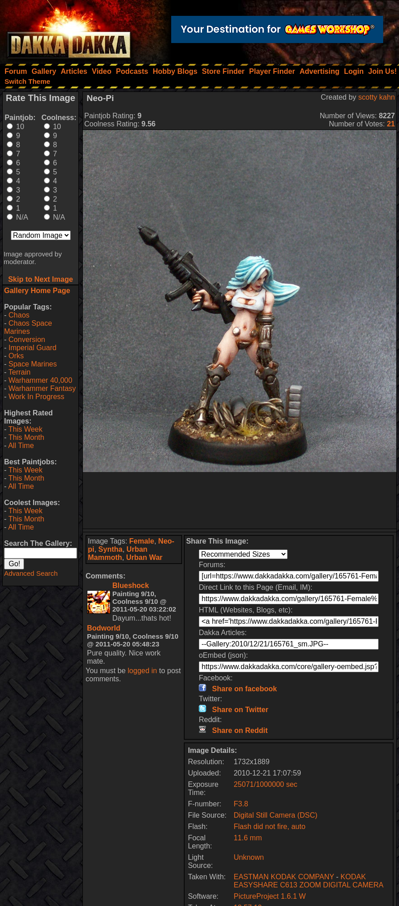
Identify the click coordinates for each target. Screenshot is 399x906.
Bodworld (103, 628)
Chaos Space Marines (28, 327)
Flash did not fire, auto (269, 826)
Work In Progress (36, 396)
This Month (26, 437)
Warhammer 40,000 (40, 380)
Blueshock (130, 585)
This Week (25, 429)
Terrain (19, 372)
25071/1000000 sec (266, 784)
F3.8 (241, 804)
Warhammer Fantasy (42, 388)
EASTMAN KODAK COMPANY (284, 877)
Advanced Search (31, 573)
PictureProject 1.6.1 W (270, 896)
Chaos (19, 315)
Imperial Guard (33, 348)
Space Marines (33, 364)
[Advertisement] (240, 500)
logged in (142, 671)
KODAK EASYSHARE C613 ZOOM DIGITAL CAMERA (309, 881)
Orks (16, 356)
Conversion (27, 339)
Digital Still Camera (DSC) (275, 815)
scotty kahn (376, 97)
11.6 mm (248, 838)
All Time (21, 445)
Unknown (249, 857)
